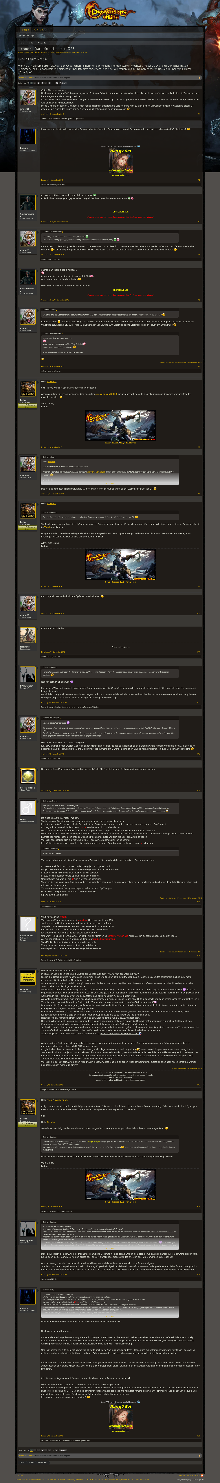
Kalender (39, 29)
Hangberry (45, 1279)
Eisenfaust (25, 647)
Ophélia (24, 989)
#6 (199, 366)
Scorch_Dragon (27, 788)
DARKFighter (26, 686)
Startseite (196, 1475)
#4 (199, 254)
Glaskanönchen (27, 215)
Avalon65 (60, 52)
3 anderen (77, 1440)
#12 (198, 702)
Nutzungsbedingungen (184, 1479)
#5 (199, 300)
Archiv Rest (42, 52)
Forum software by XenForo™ (82, 1479)
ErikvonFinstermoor (48, 184)
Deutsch (20, 1475)
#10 (198, 613)
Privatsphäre (199, 1479)
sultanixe (57, 707)
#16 (198, 955)
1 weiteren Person (82, 707)
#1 (199, 114)
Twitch (47, 527)
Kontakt (182, 1475)
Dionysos (44, 1089)
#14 (198, 790)
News (107, 442)
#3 (199, 222)
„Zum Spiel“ (25, 72)
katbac (23, 400)
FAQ (122, 442)
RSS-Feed (202, 1475)
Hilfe (189, 1475)
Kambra (24, 148)
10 (57, 83)
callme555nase (46, 118)
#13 (198, 754)
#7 (199, 447)
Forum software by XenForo (38, 1479)
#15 (198, 902)
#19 (198, 1274)
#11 (198, 652)
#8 (199, 494)
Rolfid (65, 1089)
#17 (198, 1085)
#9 (199, 587)
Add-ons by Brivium (127, 1479)
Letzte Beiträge (26, 35)
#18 (198, 1207)
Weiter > (63, 83)
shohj (23, 819)
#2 (199, 180)
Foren (25, 30)
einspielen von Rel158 (106, 394)
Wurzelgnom (67, 707)
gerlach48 (71, 118)
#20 (198, 1436)
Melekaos (44, 1440)
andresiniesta (58, 118)
